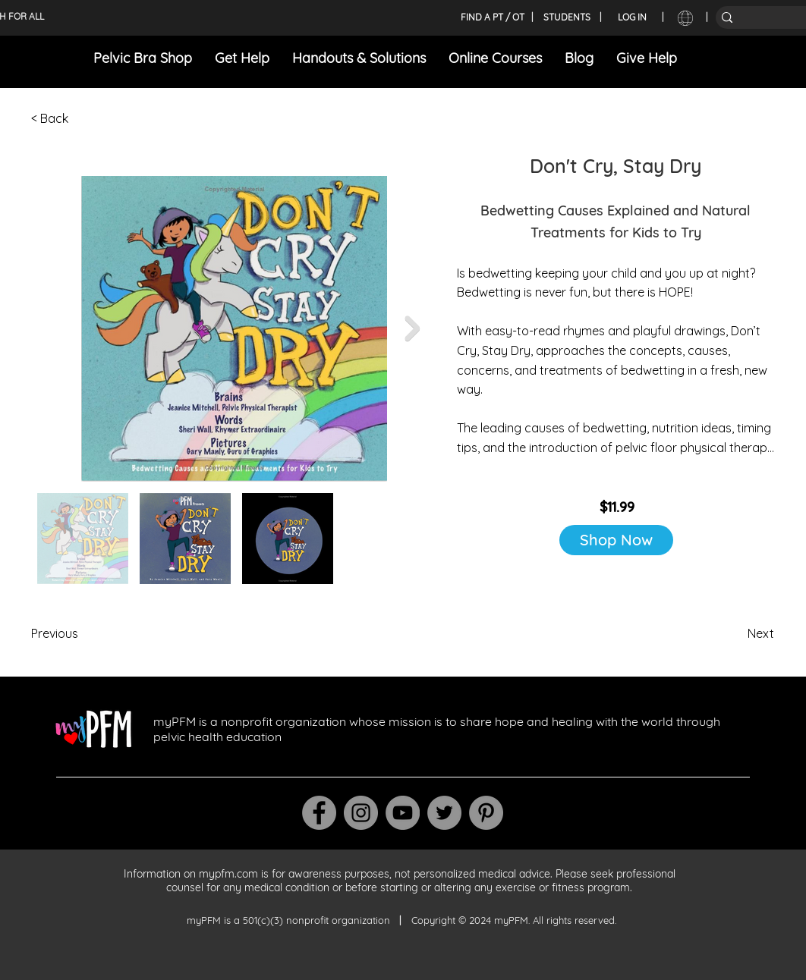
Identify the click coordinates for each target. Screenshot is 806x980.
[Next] (736, 633)
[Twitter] (444, 813)
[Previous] (81, 633)
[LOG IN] (632, 17)
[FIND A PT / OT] (492, 17)
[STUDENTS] (567, 17)
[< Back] (81, 118)
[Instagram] (361, 813)
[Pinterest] (486, 813)
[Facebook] (319, 813)
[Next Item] (412, 328)
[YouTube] (403, 813)
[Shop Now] (616, 540)
